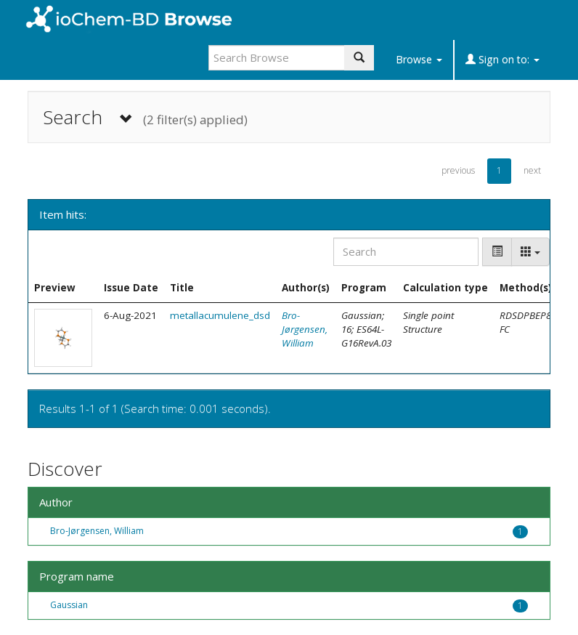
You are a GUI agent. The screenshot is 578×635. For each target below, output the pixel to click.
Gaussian (69, 605)
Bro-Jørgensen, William (304, 329)
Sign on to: (502, 59)
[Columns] (530, 252)
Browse (419, 59)
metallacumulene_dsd (220, 315)
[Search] (406, 252)
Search (145, 117)
